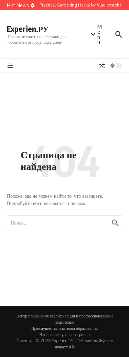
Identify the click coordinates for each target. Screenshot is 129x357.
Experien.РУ (28, 29)
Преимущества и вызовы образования (64, 328)
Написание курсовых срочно (65, 334)
